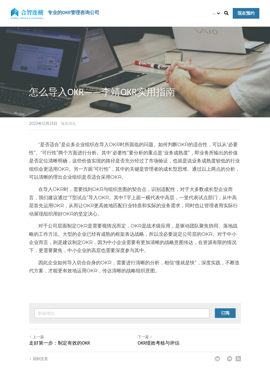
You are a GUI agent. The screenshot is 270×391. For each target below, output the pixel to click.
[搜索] (226, 13)
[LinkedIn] (217, 358)
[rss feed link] (238, 358)
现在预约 (246, 13)
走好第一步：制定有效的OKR (59, 343)
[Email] (229, 358)
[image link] (27, 13)
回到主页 (38, 358)
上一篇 (36, 336)
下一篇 (145, 336)
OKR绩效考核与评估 (158, 343)
